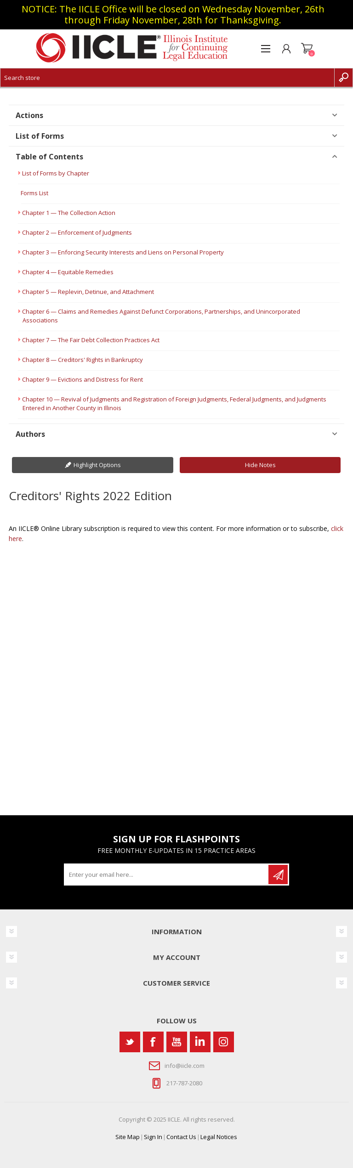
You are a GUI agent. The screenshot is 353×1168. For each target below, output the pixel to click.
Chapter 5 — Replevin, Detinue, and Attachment (88, 292)
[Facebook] (153, 1042)
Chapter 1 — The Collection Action (68, 213)
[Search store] (167, 77)
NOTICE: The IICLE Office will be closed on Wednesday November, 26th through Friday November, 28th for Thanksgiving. (173, 14)
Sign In (153, 1137)
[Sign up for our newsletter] (166, 874)
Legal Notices (218, 1137)
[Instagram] (223, 1042)
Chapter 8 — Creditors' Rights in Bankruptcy (82, 359)
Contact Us (181, 1137)
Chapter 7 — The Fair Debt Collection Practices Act (90, 340)
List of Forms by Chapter (55, 173)
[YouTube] (176, 1042)
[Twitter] (130, 1042)
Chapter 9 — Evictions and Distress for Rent (82, 379)
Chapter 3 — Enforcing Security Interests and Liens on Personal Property (123, 252)
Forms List (34, 193)
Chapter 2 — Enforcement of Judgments (77, 232)
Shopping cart (306, 49)
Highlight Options (97, 465)
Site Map (127, 1137)
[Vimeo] (200, 1042)
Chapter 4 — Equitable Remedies (68, 272)
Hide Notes (260, 465)
